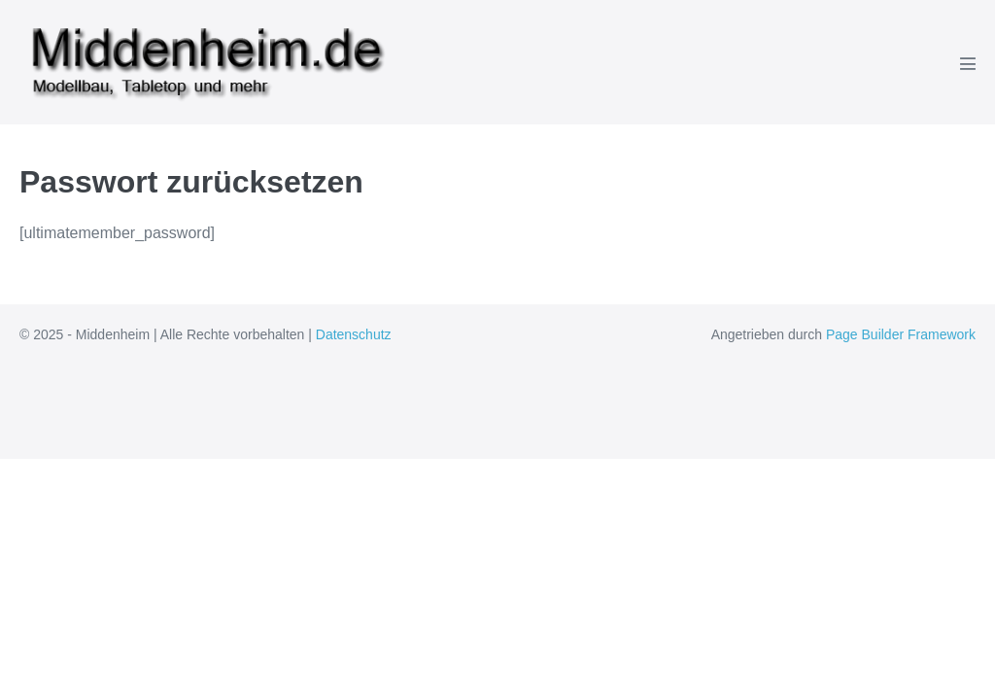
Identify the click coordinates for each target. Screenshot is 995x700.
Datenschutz (354, 334)
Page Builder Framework (901, 334)
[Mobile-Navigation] (968, 63)
